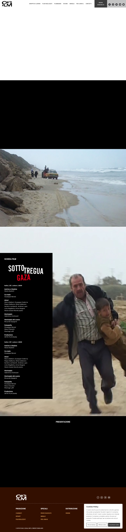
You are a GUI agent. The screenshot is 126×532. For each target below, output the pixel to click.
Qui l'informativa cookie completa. (101, 520)
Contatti (89, 3)
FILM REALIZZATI (21, 519)
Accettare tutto (114, 525)
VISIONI (65, 3)
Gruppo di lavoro (34, 3)
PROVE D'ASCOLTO (100, 3)
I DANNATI (19, 513)
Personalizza (91, 525)
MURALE (43, 516)
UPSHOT (18, 516)
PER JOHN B (44, 519)
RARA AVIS (40, 528)
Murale (72, 3)
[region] (103, 516)
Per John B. (80, 3)
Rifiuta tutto (102, 525)
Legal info (27, 528)
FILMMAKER (57, 3)
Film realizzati (47, 3)
